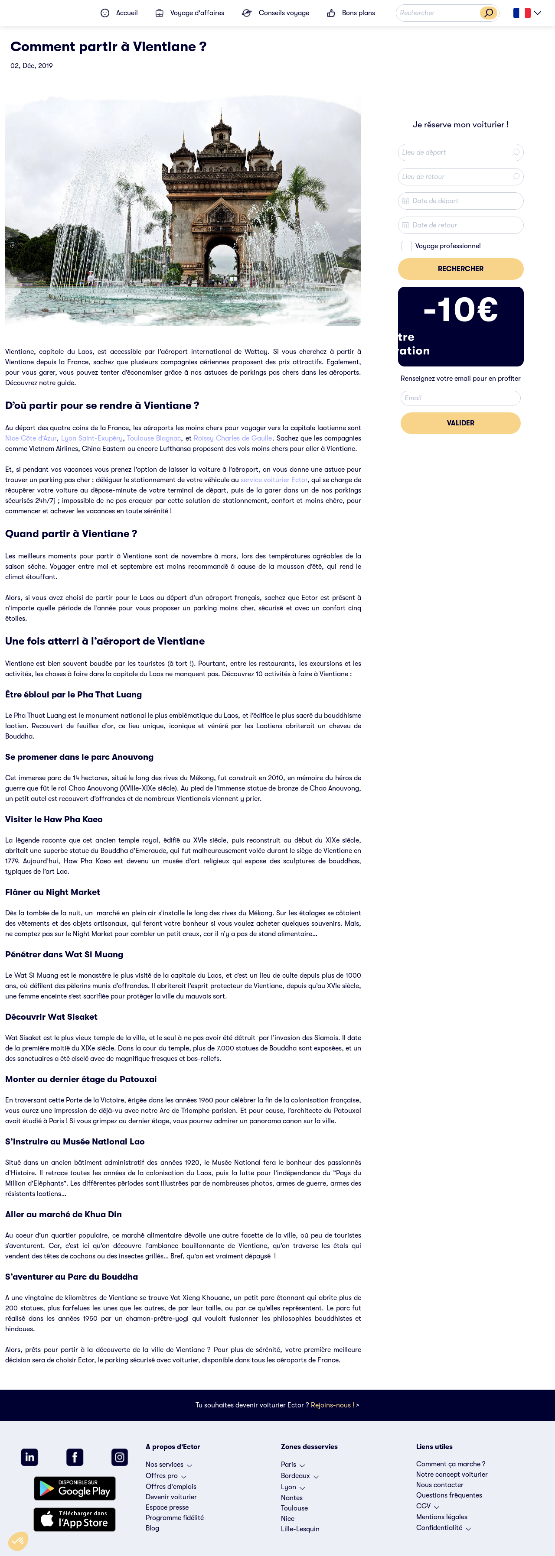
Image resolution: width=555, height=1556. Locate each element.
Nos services (169, 1467)
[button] (18, 1541)
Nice (287, 1519)
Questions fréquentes (449, 1495)
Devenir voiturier (171, 1497)
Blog (152, 1528)
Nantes (292, 1498)
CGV (427, 1508)
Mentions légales (441, 1517)
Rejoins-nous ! (332, 1405)
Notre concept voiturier (452, 1474)
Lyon (293, 1489)
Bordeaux (300, 1478)
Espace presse (167, 1507)
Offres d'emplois (171, 1487)
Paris (293, 1467)
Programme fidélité (175, 1518)
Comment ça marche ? (451, 1464)
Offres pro (166, 1478)
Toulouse (294, 1508)
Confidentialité (443, 1530)
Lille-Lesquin (300, 1529)
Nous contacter (440, 1485)
